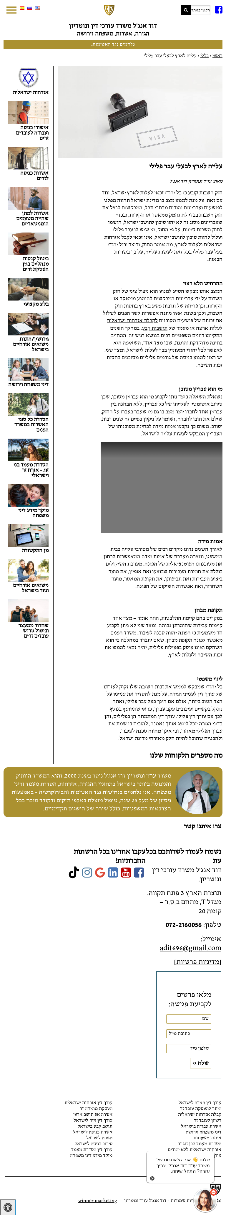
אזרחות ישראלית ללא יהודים (194, 1150)
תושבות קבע (154, 328)
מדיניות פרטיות (197, 962)
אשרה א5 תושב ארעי (92, 1114)
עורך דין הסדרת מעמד (91, 1150)
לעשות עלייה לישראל (165, 434)
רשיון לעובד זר (207, 1120)
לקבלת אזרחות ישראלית (132, 321)
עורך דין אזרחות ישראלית (88, 1103)
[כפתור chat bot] (205, 1200)
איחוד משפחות (207, 1138)
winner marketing (97, 1201)
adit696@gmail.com (190, 948)
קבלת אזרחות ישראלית (199, 1114)
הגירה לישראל (99, 1138)
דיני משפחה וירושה (203, 1132)
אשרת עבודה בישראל (201, 1126)
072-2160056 (183, 925)
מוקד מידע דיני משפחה (91, 1155)
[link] (139, 873)
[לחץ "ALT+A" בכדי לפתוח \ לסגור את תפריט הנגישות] (8, 1207)
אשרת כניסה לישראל (92, 1132)
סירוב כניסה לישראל (93, 1144)
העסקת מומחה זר (96, 1109)
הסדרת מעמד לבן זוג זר (199, 1144)
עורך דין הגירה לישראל (200, 1103)
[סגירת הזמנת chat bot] (152, 1177)
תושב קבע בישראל (95, 1126)
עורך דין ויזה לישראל (93, 1120)
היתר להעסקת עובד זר (200, 1109)
